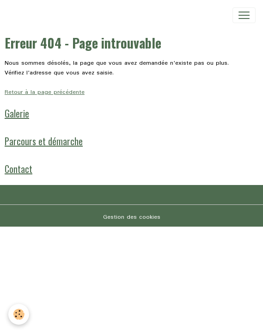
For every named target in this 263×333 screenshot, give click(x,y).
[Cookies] (18, 314)
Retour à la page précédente (45, 92)
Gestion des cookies (131, 217)
